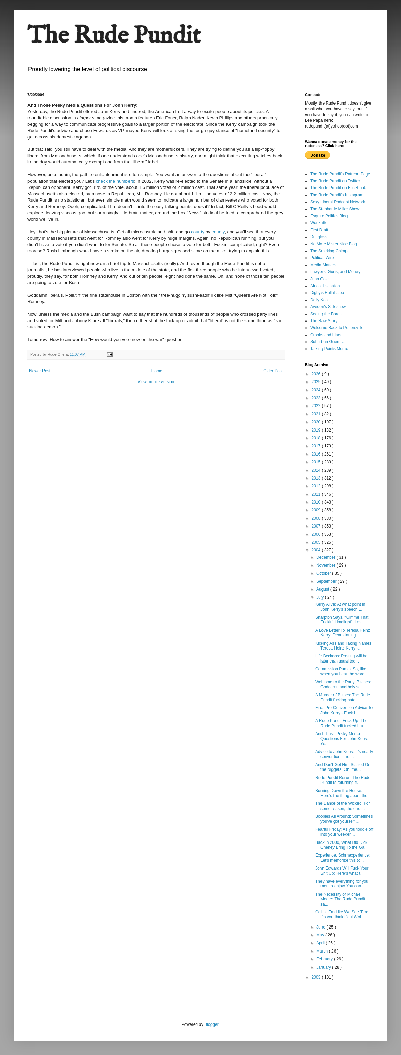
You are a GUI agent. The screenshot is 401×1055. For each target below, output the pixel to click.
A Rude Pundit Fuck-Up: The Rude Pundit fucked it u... (341, 723)
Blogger (211, 1024)
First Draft (319, 230)
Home (156, 370)
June (321, 927)
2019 (317, 430)
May (320, 935)
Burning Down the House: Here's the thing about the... (343, 793)
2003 (317, 977)
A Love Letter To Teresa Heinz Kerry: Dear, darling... (342, 633)
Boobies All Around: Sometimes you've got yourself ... (344, 819)
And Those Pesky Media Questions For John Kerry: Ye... (341, 738)
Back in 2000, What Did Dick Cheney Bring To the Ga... (341, 845)
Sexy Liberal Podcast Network (337, 201)
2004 (317, 550)
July (320, 597)
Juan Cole (319, 279)
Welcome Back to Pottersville (336, 327)
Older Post (273, 370)
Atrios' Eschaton (325, 285)
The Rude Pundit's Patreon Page (340, 174)
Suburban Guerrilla (327, 341)
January (324, 967)
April (321, 943)
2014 (317, 470)
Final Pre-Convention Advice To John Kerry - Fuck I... (344, 710)
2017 (317, 446)
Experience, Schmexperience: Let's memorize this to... (342, 857)
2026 (317, 374)
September (327, 581)
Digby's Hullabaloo (327, 292)
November (326, 565)
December (326, 557)
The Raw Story (323, 320)
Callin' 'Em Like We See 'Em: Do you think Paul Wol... (341, 914)
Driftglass (318, 236)
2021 (317, 414)
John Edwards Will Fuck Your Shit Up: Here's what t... (341, 870)
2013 (317, 478)
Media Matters (323, 265)
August (323, 589)
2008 (317, 518)
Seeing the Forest (326, 314)
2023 (317, 398)
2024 (317, 390)
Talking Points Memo (329, 348)
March (322, 951)
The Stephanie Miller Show (334, 209)
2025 (317, 381)
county (197, 231)
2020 (317, 422)
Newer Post (39, 370)
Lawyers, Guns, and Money (335, 271)
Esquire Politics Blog (329, 216)
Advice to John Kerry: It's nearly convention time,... (344, 754)
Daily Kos (319, 300)
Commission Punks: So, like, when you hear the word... (341, 671)
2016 (317, 454)
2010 (317, 502)
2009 (317, 510)
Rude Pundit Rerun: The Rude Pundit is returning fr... (342, 780)
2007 (317, 526)
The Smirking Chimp (329, 250)
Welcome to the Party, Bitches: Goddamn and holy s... (343, 684)
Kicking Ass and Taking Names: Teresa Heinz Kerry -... (344, 646)
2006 (317, 534)
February (325, 959)
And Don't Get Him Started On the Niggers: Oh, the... (342, 767)
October (324, 573)
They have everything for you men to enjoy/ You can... (341, 883)
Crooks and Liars (325, 334)
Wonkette (318, 222)
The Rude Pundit (114, 36)
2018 (317, 438)
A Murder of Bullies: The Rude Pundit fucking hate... (342, 697)
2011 (317, 494)
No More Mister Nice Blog (333, 244)
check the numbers (115, 181)
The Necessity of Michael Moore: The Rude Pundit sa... (340, 899)
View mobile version (156, 381)
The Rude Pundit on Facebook (338, 187)
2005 (317, 542)
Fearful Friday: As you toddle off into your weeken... (344, 832)
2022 (317, 405)
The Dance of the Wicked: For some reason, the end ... (342, 806)
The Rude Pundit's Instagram (336, 195)
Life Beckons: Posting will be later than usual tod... (341, 658)
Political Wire (322, 257)
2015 (317, 462)
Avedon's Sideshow (328, 306)
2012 (317, 486)
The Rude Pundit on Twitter (335, 181)
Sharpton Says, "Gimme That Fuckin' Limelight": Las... (341, 619)
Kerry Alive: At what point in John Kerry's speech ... (340, 606)
